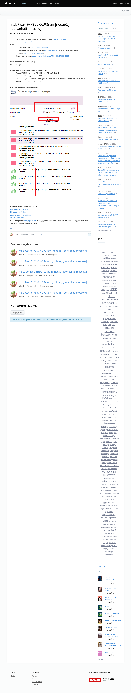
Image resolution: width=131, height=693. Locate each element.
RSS (111, 230)
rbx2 (114, 348)
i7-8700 (108, 306)
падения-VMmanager (109, 490)
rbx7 (117, 351)
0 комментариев (49, 255)
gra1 (109, 292)
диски (102, 430)
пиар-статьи (109, 499)
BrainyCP (113, 271)
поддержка (106, 502)
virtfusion (114, 383)
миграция (113, 448)
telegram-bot (104, 383)
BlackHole (105, 271)
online (105, 338)
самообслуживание (109, 536)
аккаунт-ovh (106, 414)
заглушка (104, 433)
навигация (105, 451)
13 (116, 163)
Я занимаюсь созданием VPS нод (113, 644)
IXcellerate (105, 322)
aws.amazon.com (106, 261)
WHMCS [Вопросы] (112, 613)
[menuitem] (23, 3)
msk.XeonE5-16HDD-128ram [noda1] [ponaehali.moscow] (53, 271)
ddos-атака (106, 283)
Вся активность (103, 230)
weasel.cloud (113, 402)
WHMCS (108, 606)
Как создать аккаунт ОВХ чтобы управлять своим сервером (107, 38)
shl (98, 52)
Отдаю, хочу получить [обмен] (112, 635)
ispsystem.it (109, 318)
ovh (110, 338)
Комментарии (103, 28)
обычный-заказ (109, 481)
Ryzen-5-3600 (106, 357)
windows (105, 411)
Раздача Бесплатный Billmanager (109, 579)
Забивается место (104, 48)
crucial (113, 280)
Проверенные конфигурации (111, 598)
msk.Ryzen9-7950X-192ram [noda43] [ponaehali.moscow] (53, 250)
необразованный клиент (109, 466)
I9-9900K (115, 306)
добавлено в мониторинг (33, 53)
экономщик (109, 552)
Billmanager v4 (109, 267)
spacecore (109, 370)
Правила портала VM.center (27, 42)
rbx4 (108, 351)
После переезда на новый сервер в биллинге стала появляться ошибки (107, 130)
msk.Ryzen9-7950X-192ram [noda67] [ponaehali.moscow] (53, 261)
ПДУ (102, 493)
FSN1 (113, 289)
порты (114, 503)
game (103, 293)
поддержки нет (30, 220)
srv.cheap (104, 377)
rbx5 (112, 351)
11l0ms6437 (102, 144)
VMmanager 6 (109, 392)
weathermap (104, 405)
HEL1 (111, 296)
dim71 (100, 69)
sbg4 (115, 361)
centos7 (105, 274)
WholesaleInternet (109, 408)
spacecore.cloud (109, 373)
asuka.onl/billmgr (17, 218)
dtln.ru (114, 283)
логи (115, 442)
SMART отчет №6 (104, 64)
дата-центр (113, 427)
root (115, 354)
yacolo (113, 410)
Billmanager (112, 264)
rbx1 (109, 348)
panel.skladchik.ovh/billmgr (20, 215)
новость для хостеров (109, 469)
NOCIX (114, 335)
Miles (99, 167)
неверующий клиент (109, 463)
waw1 (104, 401)
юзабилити (109, 555)
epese (103, 290)
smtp (114, 364)
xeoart (112, 679)
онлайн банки (106, 484)
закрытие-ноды (109, 436)
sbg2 (105, 360)
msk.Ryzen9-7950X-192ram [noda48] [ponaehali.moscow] (53, 292)
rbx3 (102, 351)
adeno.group (112, 252)
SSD (111, 376)
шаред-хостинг (109, 549)
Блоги (101, 566)
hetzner (105, 299)
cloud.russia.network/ (40, 48)
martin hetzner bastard (107, 331)
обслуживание (109, 478)
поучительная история (109, 509)
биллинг (112, 420)
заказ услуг (113, 433)
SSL (113, 380)
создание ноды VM (109, 539)
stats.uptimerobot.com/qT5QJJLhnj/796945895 (50, 56)
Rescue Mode (107, 354)
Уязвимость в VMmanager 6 (108, 90)
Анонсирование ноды (21, 33)
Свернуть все (17, 312)
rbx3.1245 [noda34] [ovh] (107, 139)
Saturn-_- (101, 222)
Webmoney (114, 405)
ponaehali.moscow (19, 229)
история (109, 442)
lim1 (109, 325)
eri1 (108, 290)
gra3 (104, 296)
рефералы (106, 530)
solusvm (109, 366)
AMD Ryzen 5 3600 (109, 255)
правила (109, 512)
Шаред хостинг (111, 627)
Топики (113, 28)
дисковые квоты (112, 430)
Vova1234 (101, 125)
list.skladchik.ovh (50, 50)
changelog (109, 276)
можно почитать (59, 39)
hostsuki (114, 300)
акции (114, 414)
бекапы (104, 417)
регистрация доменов (109, 527)
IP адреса (109, 309)
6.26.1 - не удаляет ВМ (106, 194)
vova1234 (112, 399)
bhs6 (104, 264)
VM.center (9, 3)
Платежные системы (113, 620)
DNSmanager (110, 652)
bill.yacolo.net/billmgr (18, 212)
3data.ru (104, 252)
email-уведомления (109, 286)
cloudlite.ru (106, 280)
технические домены (109, 546)
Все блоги (101, 659)
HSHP (100, 78)
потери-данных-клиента (109, 506)
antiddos (106, 258)
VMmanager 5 (112, 389)
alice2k (15, 234)
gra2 (115, 293)
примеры (104, 518)
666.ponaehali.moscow (19, 209)
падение (114, 487)
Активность (105, 23)
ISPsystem (109, 315)
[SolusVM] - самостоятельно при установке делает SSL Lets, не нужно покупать (108, 172)
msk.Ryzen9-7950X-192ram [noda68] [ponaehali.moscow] (53, 282)
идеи (103, 442)
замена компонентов (109, 439)
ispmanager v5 (109, 312)
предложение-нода (109, 515)
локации (106, 445)
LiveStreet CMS (104, 672)
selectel (107, 363)
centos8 (112, 274)
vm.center (106, 386)
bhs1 (116, 261)
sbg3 (110, 360)
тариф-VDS (109, 542)
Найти (126, 11)
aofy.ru (113, 258)
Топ (100, 571)
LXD (113, 325)
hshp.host (108, 302)
